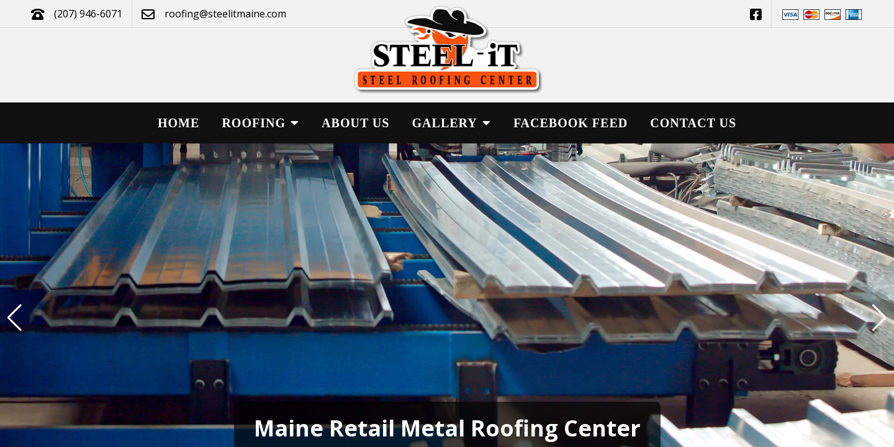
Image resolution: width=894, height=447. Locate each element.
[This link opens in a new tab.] (756, 13)
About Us (355, 123)
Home (178, 123)
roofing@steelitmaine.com (225, 13)
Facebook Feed (570, 123)
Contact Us (693, 123)
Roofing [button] (260, 123)
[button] (879, 318)
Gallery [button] (451, 123)
